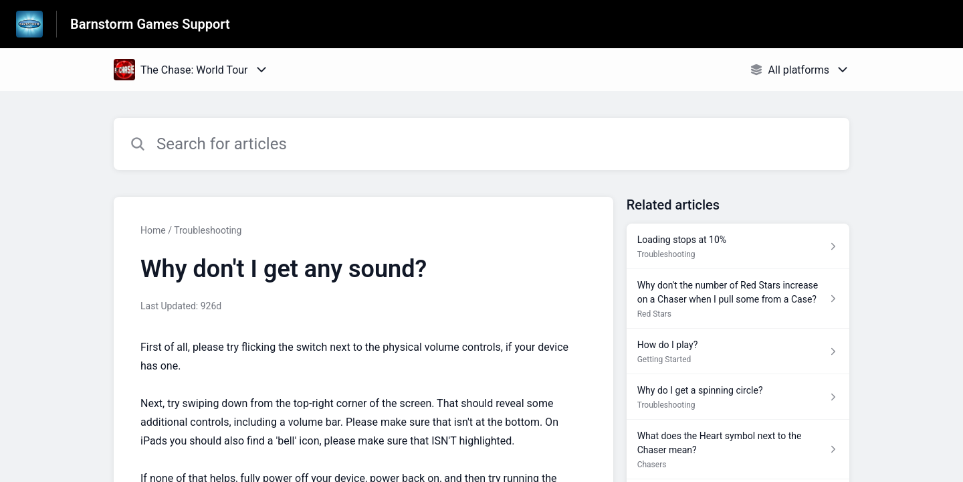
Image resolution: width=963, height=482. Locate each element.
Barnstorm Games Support (150, 24)
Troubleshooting (207, 230)
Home (153, 230)
